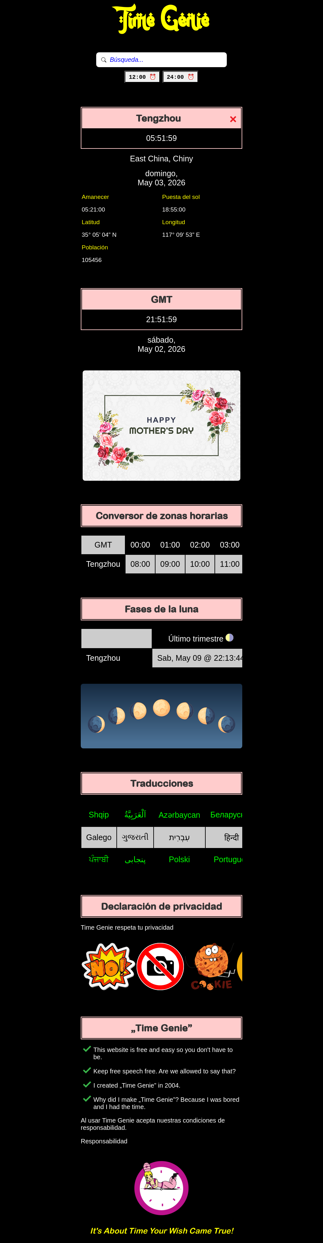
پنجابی (135, 859)
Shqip (99, 814)
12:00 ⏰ (142, 77)
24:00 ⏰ (180, 77)
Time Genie (162, 20)
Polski (179, 859)
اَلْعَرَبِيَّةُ (135, 814)
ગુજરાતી (135, 837)
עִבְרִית (179, 837)
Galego (99, 837)
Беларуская (231, 814)
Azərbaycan (179, 814)
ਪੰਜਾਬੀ (99, 859)
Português (232, 859)
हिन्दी (231, 837)
